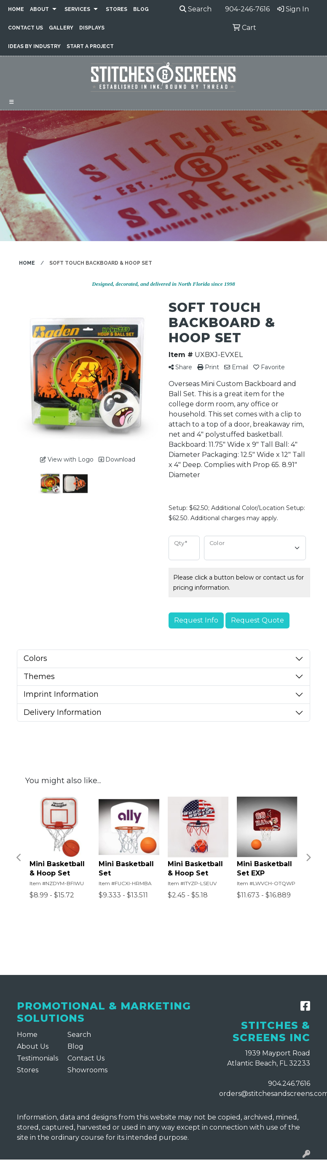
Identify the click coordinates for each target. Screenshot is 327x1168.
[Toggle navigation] (11, 102)
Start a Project (90, 46)
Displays (92, 28)
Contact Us (25, 28)
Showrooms (87, 1070)
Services (77, 9)
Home (16, 9)
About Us (32, 1046)
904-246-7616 (247, 9)
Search (196, 9)
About (39, 9)
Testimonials (37, 1058)
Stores (116, 9)
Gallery (61, 28)
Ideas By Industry (34, 46)
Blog (141, 9)
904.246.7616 (289, 1083)
